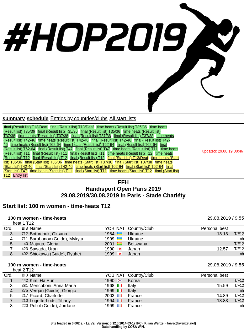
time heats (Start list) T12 (131, 171)
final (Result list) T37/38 (91, 136)
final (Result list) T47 (55, 149)
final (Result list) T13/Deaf (25, 127)
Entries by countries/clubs (79, 118)
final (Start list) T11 (91, 171)
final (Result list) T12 (50, 158)
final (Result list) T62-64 (137, 144)
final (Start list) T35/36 (43, 162)
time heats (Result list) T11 (135, 149)
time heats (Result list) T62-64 (36, 144)
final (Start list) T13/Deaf (128, 158)
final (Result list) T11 (50, 153)
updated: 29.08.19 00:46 (222, 151)
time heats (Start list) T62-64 (99, 166)
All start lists (122, 118)
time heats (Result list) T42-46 (63, 140)
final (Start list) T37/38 (133, 162)
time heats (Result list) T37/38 (43, 136)
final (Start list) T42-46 (53, 166)
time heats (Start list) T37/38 (88, 162)
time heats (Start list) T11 (51, 171)
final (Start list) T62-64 (144, 166)
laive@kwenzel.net (181, 323)
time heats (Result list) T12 (130, 153)
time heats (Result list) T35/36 (122, 127)
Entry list (20, 175)
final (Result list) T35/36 (57, 131)
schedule (37, 118)
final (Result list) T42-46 (111, 140)
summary (14, 118)
